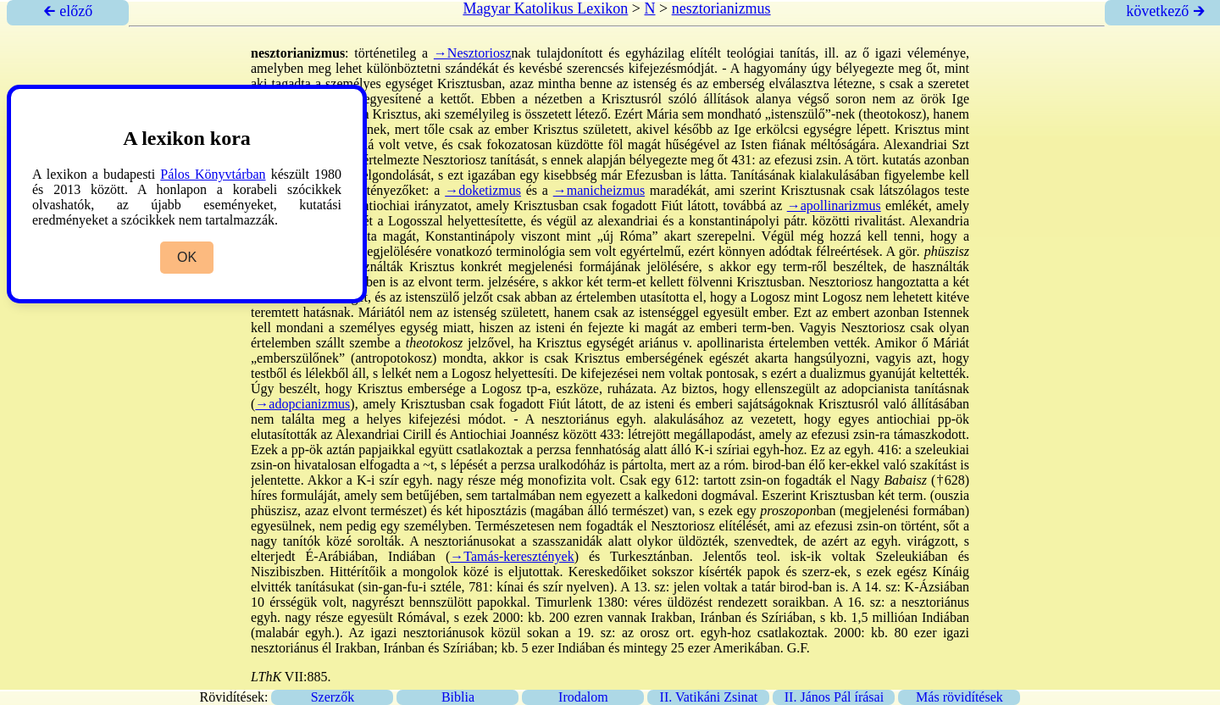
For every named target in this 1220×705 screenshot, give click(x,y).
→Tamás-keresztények (512, 556)
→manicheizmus (599, 190)
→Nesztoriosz (473, 53)
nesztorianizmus (721, 8)
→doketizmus (483, 190)
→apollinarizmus (834, 205)
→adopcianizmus (302, 404)
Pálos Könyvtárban (212, 174)
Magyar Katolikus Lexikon (545, 8)
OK (187, 257)
